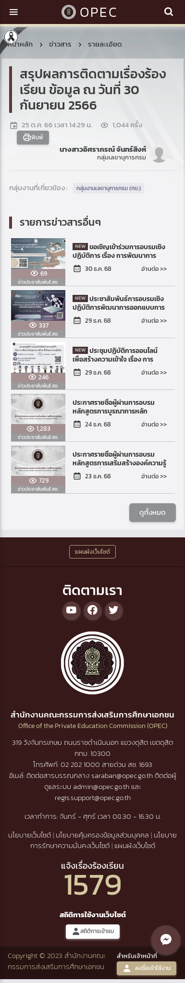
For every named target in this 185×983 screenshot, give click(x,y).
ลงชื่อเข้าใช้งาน (147, 968)
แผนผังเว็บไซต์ (134, 845)
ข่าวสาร (60, 43)
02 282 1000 (81, 764)
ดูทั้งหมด (152, 512)
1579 (92, 884)
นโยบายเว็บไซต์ (29, 834)
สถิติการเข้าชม (93, 931)
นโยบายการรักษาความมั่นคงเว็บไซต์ (103, 840)
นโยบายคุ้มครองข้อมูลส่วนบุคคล (102, 834)
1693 (145, 764)
